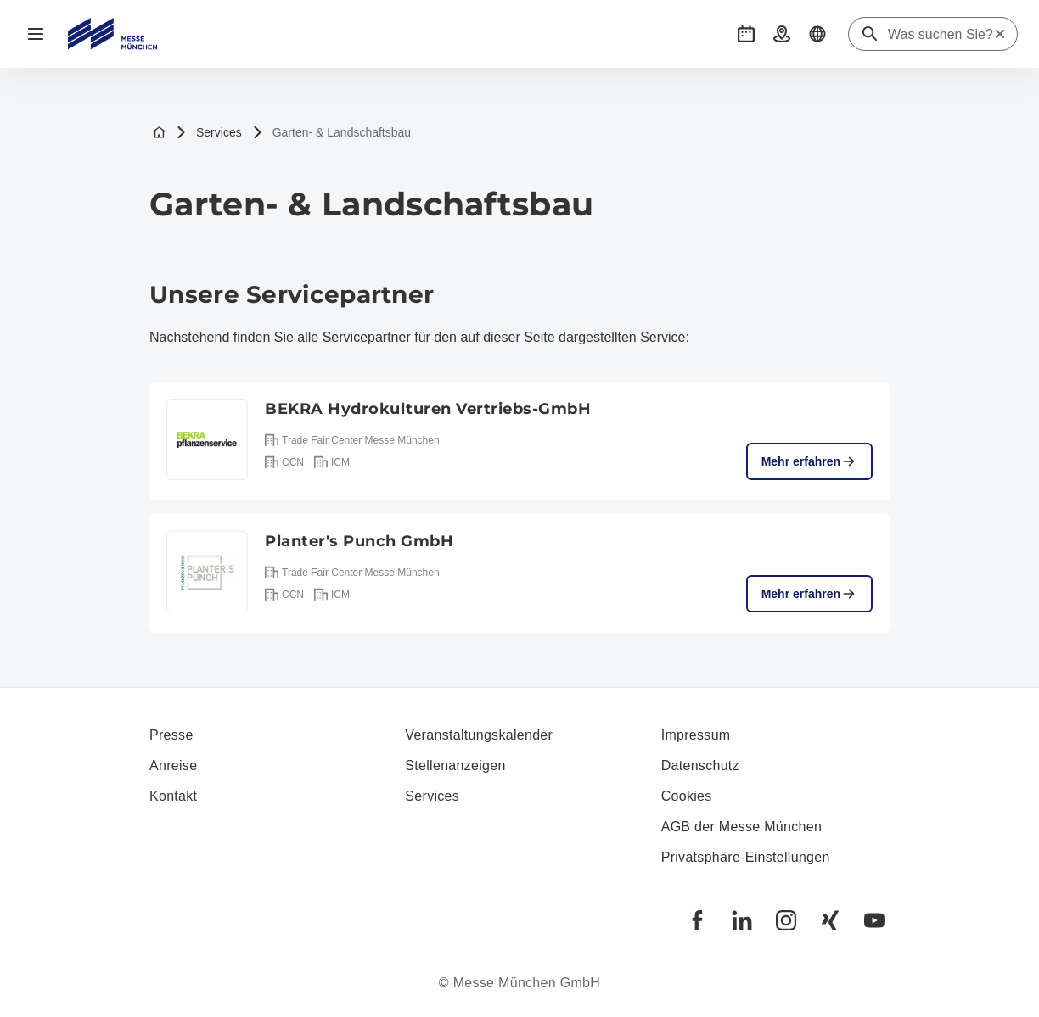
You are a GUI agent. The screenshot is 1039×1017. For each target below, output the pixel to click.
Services (209, 133)
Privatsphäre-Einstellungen (745, 857)
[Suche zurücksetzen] (1000, 34)
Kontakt (173, 796)
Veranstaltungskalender (479, 735)
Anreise (173, 765)
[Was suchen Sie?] (940, 34)
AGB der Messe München (742, 826)
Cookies (686, 796)
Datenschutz (700, 765)
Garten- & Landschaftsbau (331, 133)
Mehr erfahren (809, 461)
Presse (171, 735)
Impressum (696, 735)
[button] (746, 34)
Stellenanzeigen (455, 765)
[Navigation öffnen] (35, 34)
